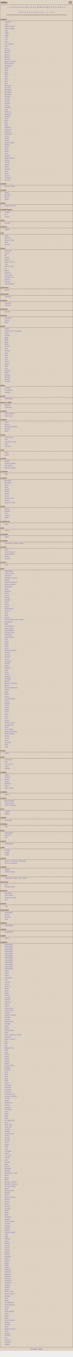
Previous (34, 1349)
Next (40, 1349)
